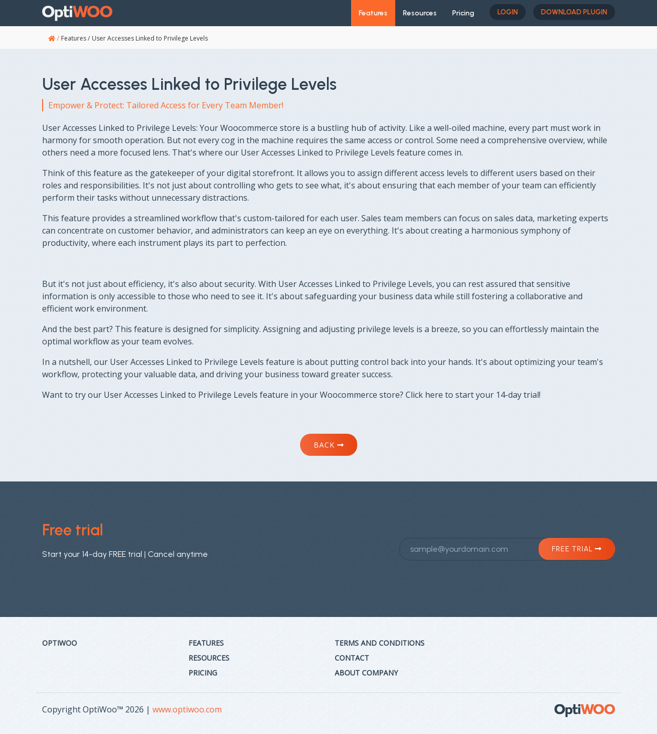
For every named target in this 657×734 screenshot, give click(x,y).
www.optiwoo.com (187, 709)
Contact (352, 658)
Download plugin (574, 12)
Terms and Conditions (379, 643)
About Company (366, 673)
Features (373, 13)
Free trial (577, 549)
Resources (420, 13)
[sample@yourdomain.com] (507, 549)
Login (507, 12)
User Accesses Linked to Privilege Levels (150, 38)
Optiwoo (59, 643)
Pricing (463, 13)
